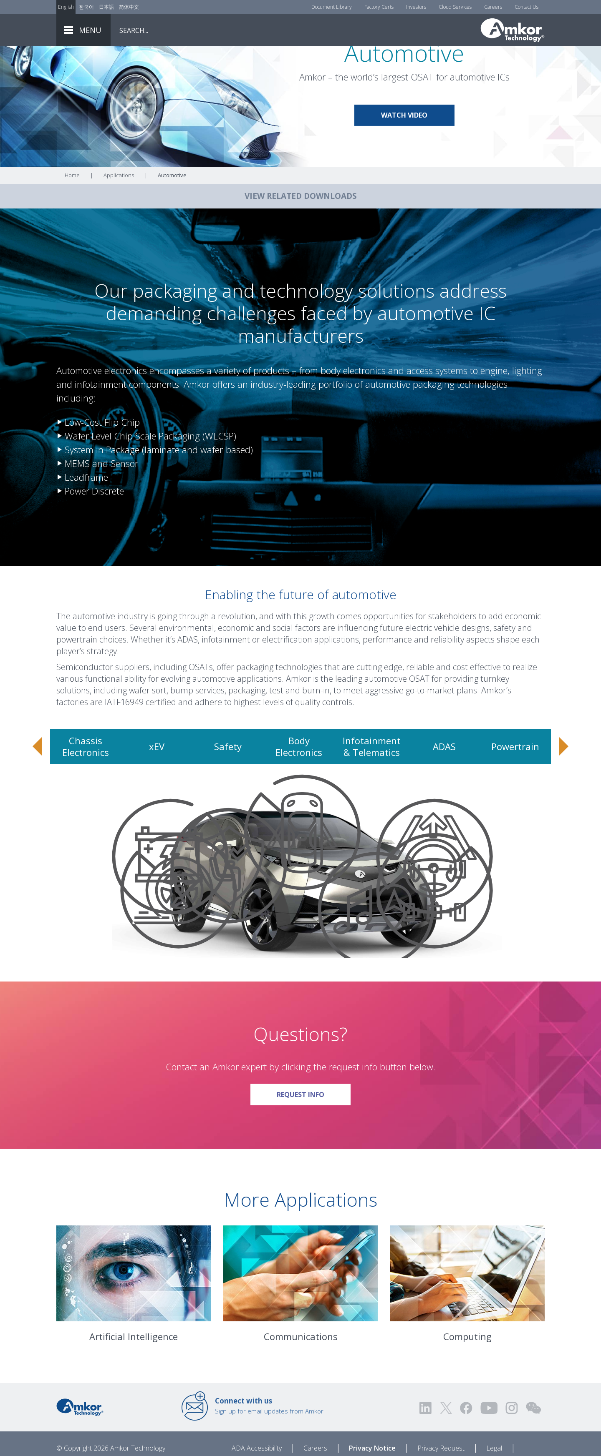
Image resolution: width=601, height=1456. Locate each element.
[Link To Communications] (300, 1320)
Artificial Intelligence (133, 1382)
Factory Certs (379, 6)
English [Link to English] (66, 6)
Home (72, 221)
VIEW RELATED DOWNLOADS (301, 242)
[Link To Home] (512, 30)
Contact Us (526, 6)
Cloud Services (455, 6)
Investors (416, 6)
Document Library (331, 6)
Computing (467, 1382)
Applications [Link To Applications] (119, 221)
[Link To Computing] (467, 1320)
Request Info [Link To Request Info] (314, 1137)
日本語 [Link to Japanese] (106, 6)
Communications (301, 1382)
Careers (493, 6)
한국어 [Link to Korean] (86, 6)
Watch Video (404, 161)
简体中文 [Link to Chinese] (129, 6)
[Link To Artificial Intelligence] (133, 1320)
